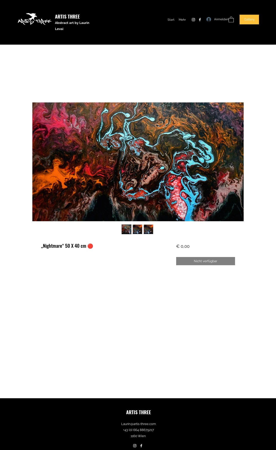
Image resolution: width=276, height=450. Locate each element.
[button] (231, 19)
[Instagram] (193, 19)
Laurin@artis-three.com (138, 424)
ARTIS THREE (67, 16)
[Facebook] (200, 19)
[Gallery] (249, 19)
